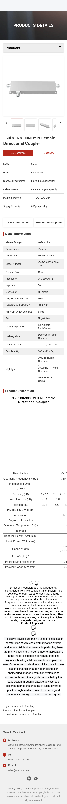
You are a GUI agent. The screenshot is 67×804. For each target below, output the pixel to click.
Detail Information (18, 222)
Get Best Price (19, 153)
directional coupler (21, 706)
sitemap (29, 788)
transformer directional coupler (22, 714)
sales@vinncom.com (18, 770)
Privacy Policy (15, 788)
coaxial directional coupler (19, 710)
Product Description (49, 222)
